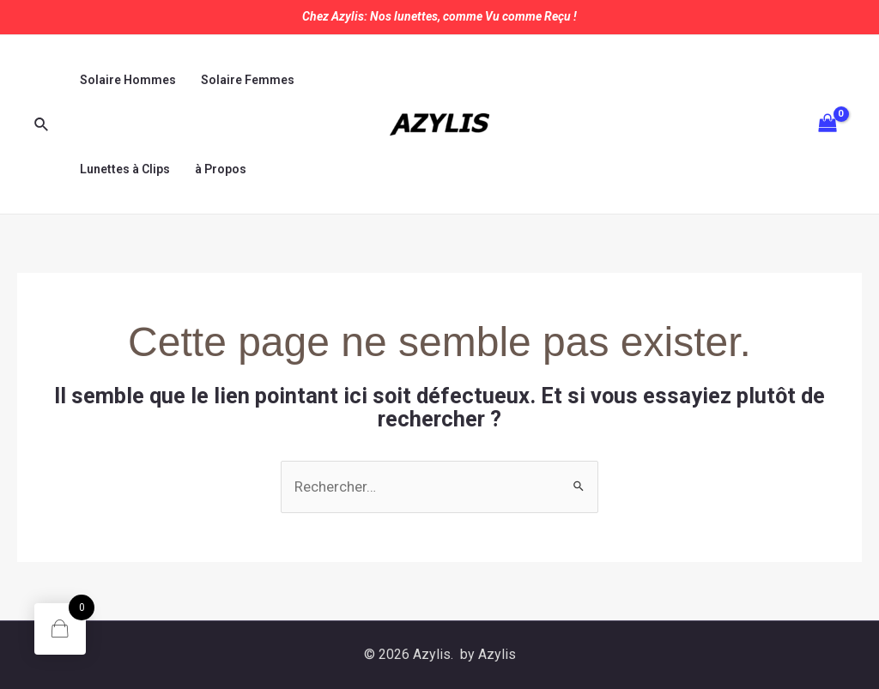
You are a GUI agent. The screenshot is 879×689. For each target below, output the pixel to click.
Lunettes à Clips (124, 169)
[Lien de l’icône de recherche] (42, 125)
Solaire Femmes (246, 80)
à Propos (219, 169)
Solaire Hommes (127, 80)
